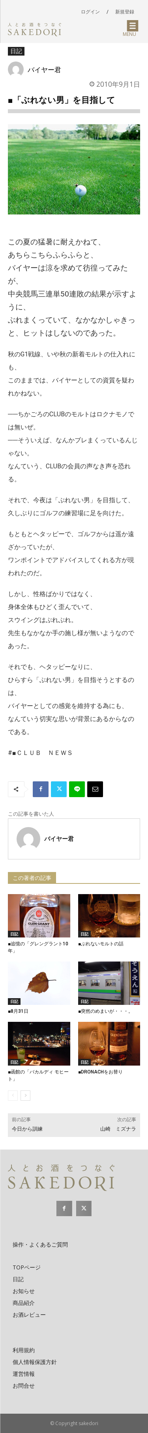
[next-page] (25, 1095)
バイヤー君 (44, 69)
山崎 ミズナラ (118, 1129)
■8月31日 (20, 1011)
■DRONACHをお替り (100, 1072)
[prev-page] (13, 1095)
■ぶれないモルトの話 (103, 944)
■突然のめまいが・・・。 (105, 1011)
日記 (16, 51)
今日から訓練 (27, 1129)
